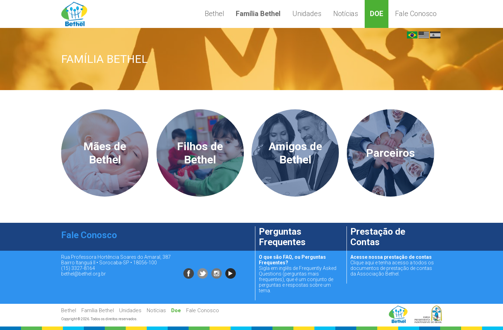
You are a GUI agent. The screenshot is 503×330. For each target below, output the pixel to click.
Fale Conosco (416, 13)
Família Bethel (258, 13)
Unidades (306, 13)
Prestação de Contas (377, 236)
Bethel (214, 13)
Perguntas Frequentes (282, 236)
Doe (376, 13)
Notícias (345, 13)
